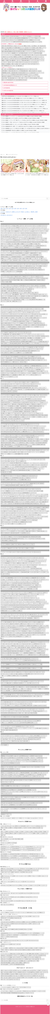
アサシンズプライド (4, 232)
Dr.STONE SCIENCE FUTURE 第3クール (22, 74)
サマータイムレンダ (27, 384)
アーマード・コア (10, 225)
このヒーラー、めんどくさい (6, 367)
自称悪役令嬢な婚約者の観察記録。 (30, 49)
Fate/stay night (28, 607)
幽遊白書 (47, 688)
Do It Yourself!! (45, 516)
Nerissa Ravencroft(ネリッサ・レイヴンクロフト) (9, 859)
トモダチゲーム (4, 512)
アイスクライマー (44, 225)
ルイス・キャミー (35, 808)
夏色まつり (3, 827)
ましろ (14, 797)
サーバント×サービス (5, 382)
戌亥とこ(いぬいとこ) (38, 759)
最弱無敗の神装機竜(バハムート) (6, 387)
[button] (47, 198)
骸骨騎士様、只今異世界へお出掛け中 (19, 326)
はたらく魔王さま (23, 563)
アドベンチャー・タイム (11, 234)
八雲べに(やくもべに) (32, 900)
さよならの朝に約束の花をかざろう (7, 385)
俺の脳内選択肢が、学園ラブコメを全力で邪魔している (11, 297)
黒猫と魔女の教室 (25, 60)
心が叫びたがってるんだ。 (5, 373)
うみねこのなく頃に (4, 267)
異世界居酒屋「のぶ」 (37, 254)
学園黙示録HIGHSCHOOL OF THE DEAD (18, 328)
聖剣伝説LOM (16, 440)
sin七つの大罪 (21, 402)
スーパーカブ (3, 424)
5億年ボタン (3, 371)
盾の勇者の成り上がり (5, 472)
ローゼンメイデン (4, 726)
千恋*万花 (17, 444)
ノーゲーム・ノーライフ (5, 552)
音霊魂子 (2, 929)
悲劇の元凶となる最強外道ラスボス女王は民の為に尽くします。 (23, 585)
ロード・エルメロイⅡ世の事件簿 (14, 726)
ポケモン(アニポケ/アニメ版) (6, 623)
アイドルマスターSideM (14, 227)
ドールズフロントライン (5, 507)
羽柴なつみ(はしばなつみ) (27, 872)
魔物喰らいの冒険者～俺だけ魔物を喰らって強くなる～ (11, 60)
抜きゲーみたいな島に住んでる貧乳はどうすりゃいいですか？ (23, 544)
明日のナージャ (13, 245)
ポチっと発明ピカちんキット (22, 623)
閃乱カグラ (29, 442)
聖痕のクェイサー (40, 440)
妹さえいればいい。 (28, 260)
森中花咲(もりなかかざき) (15, 799)
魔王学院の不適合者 (11, 652)
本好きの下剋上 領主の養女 (7, 78)
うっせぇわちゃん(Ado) (5, 987)
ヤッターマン (18, 681)
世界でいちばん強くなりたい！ (20, 437)
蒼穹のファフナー (4, 453)
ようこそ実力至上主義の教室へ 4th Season (34, 78)
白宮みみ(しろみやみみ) (25, 868)
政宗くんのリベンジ (24, 654)
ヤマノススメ (41, 681)
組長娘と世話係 (29, 352)
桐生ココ (32, 831)
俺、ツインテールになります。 (6, 294)
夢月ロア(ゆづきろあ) (24, 804)
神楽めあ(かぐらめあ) (5, 955)
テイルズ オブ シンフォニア (24, 490)
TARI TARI (44, 466)
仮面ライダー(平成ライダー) (36, 315)
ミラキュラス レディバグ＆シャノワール (8, 660)
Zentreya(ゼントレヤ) (18, 934)
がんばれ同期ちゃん (43, 314)
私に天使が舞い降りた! (19, 739)
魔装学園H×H (26, 652)
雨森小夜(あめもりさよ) (42, 757)
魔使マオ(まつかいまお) (29, 797)
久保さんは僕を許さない (5, 352)
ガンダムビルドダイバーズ (5, 314)
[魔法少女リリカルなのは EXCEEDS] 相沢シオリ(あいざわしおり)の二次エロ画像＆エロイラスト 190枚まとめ (24, 102)
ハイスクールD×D (25, 559)
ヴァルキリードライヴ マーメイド (28, 557)
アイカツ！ (23, 225)
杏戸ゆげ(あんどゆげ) (5, 885)
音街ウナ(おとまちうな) (19, 970)
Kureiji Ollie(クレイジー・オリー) (7, 848)
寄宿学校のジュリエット (5, 341)
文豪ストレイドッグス (9, 610)
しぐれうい (22, 957)
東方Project (35, 520)
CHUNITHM (15, 477)
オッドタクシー (26, 287)
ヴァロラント (37, 557)
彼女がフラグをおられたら (20, 319)
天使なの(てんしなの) (5, 916)
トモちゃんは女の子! (11, 512)
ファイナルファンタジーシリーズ (19, 592)
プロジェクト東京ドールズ (39, 603)
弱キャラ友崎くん (34, 696)
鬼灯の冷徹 (28, 632)
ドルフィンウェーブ (25, 514)
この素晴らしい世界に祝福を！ (17, 367)
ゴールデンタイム (17, 365)
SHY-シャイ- (11, 402)
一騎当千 (2, 260)
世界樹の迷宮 (19, 439)
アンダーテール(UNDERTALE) (13, 240)
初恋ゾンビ (19, 572)
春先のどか (10, 842)
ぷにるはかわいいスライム (5, 596)
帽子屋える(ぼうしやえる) (5, 918)
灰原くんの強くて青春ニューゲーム (39, 47)
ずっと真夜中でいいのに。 (5, 426)
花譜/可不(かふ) (33, 972)
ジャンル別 (37, 1)
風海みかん (30, 949)
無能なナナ (30, 664)
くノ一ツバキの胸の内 (28, 347)
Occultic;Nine (28, 290)
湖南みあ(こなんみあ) (22, 870)
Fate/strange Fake (35, 607)
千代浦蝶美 (12, 929)
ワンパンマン (25, 737)
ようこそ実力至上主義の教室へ (6, 694)
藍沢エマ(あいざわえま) (5, 904)
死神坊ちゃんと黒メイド (43, 416)
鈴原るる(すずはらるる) (5, 776)
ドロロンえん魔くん (37, 514)
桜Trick (2, 391)
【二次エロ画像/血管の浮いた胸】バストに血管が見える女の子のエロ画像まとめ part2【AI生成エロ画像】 (23, 126)
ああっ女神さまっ (17, 225)
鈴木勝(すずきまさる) (42, 774)
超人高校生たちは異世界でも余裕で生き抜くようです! (10, 479)
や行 (21, 208)
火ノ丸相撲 (27, 588)
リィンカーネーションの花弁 (30, 51)
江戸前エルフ (3, 281)
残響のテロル (35, 389)
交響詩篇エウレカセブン (37, 373)
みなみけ (27, 658)
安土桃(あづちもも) (23, 757)
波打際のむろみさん (26, 532)
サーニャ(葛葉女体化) (21, 772)
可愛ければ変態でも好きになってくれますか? (38, 317)
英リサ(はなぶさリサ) (23, 900)
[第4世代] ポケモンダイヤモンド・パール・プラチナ (22, 627)
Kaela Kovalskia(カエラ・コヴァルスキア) (20, 850)
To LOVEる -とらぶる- (21, 518)
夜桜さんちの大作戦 (19, 696)
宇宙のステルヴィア (12, 271)
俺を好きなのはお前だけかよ (27, 297)
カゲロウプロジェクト (29, 310)
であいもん (24, 489)
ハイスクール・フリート (17, 559)
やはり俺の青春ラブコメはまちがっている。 (30, 681)
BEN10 (33, 616)
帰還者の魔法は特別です (44, 341)
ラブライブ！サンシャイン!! (16, 703)
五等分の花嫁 (37, 36)
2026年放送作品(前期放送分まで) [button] (9, 85)
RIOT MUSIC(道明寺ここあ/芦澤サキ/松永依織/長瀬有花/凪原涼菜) (12, 964)
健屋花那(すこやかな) (24, 774)
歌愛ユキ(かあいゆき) (28, 970)
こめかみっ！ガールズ (40, 60)
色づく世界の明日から (15, 260)
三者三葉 (35, 385)
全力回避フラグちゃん (6, 38)
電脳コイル (13, 501)
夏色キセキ (3, 532)
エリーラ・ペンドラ (4, 818)
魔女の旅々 (25, 647)
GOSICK (7, 371)
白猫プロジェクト (44, 402)
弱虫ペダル (40, 696)
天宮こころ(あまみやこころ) (32, 757)
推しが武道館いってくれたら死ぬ (25, 299)
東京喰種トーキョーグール (27, 520)
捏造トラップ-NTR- (30, 548)
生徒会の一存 (34, 442)
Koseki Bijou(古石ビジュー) (41, 857)
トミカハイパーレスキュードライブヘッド (32, 511)
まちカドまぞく (26, 643)
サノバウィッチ (14, 384)
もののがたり (9, 672)
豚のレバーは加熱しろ (18, 610)
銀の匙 (8, 339)
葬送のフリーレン (20, 36)
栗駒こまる (7, 929)
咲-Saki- (15, 391)
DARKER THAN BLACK (20, 466)
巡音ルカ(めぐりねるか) (5, 979)
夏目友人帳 (40, 531)
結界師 (18, 360)
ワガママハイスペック (27, 735)
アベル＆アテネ (30, 236)
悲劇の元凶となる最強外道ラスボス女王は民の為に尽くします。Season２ (15, 76)
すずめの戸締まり (25, 424)
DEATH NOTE (18, 498)
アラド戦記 (13, 238)
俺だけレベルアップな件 (40, 38)
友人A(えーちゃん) (4, 842)
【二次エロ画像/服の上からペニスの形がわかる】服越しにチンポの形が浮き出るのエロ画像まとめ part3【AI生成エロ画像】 (24, 128)
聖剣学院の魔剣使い (23, 440)
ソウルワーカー (24, 450)
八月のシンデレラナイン (31, 570)
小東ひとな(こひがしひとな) (21, 940)
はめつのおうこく (36, 564)
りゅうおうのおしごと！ (28, 711)
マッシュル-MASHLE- (34, 643)
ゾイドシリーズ (4, 450)
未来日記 (32, 660)
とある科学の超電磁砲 (36, 507)
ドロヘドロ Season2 (34, 74)
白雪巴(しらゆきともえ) (5, 774)
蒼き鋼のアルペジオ (32, 245)
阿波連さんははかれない (19, 247)
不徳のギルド (18, 608)
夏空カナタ (45, 531)
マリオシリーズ (29, 645)
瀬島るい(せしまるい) (34, 868)
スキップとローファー (17, 424)
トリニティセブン (18, 514)
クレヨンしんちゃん (4, 350)
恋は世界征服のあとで (33, 371)
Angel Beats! (19, 278)
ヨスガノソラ (15, 694)
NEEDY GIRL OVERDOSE (6, 45)
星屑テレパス (28, 636)
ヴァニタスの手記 (18, 557)
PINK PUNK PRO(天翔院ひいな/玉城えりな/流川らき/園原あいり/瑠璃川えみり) (15, 962)
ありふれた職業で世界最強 (29, 238)
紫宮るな (11, 904)
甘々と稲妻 (3, 247)
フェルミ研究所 (28, 592)
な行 (12, 208)
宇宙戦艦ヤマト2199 (4, 271)
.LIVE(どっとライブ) (16, 211)
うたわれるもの (33, 264)
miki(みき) (20, 977)
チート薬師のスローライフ (5, 475)
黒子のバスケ (37, 350)
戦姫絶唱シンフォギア (13, 446)
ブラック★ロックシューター (6, 599)
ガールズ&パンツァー (31, 308)
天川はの (20, 949)
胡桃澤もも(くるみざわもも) (38, 921)
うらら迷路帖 (11, 267)
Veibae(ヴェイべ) (4, 934)
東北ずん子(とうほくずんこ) (39, 975)
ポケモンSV (26, 36)
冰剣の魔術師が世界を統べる (6, 585)
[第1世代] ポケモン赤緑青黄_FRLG (26, 625)
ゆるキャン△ (23, 686)
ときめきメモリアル (26, 509)
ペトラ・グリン (24, 818)
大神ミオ (31, 827)
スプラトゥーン (4, 429)
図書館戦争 (23, 521)
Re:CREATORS (23, 722)
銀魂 (17, 339)
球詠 (10, 472)
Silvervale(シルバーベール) (38, 934)
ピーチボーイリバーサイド (17, 577)
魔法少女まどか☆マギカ (34, 649)
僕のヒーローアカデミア (30, 38)
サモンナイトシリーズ (36, 384)
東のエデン (39, 586)
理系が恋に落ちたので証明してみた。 (18, 712)
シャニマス (28, 395)
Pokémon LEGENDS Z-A (6, 36)
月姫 (10, 485)
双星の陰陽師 (17, 453)
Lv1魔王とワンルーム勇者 (5, 722)
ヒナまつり (3, 581)
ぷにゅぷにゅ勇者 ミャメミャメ (38, 594)
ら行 (23, 208)
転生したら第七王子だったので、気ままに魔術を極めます (38, 501)
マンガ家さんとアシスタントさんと (39, 645)
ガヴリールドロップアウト (5, 310)
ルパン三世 (3, 716)
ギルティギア (3, 336)
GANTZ (14, 315)
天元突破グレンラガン (42, 498)
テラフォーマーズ (32, 496)
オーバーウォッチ (4, 285)
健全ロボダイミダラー (42, 360)
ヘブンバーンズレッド (16, 614)
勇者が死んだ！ (44, 686)
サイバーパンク (12, 382)
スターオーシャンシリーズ (34, 424)
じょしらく (33, 398)
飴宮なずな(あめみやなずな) (12, 936)
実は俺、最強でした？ (5, 416)
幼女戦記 (47, 694)
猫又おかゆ (36, 827)
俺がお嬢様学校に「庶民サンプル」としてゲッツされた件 (23, 294)
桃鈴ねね (7, 833)
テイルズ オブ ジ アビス (14, 490)
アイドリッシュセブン (5, 227)
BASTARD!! (33, 568)
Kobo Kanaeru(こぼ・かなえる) (34, 850)
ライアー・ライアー (14, 701)
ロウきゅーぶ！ (23, 726)
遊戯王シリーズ (41, 688)
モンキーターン (33, 672)
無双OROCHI (25, 664)
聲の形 (7, 442)
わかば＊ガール (19, 735)
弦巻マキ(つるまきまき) (5, 975)
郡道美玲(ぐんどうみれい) (14, 768)
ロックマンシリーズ (20, 728)
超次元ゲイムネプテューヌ (31, 477)
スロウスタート (46, 429)
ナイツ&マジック (29, 529)
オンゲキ (44, 287)
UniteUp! (32, 686)
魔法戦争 (9, 651)
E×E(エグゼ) (39, 278)
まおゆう (20, 642)
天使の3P (36, 498)
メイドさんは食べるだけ (40, 51)
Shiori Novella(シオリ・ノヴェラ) (30, 857)
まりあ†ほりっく (23, 645)
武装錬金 (2, 610)
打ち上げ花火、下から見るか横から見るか (30, 269)
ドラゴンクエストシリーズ (42, 512)
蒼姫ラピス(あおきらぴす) (5, 970)
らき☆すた (21, 701)
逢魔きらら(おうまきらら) (27, 921)
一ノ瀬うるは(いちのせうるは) (15, 893)
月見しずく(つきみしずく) (25, 780)
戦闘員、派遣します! (4, 446)
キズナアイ (3, 912)
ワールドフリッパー (11, 735)
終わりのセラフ (4, 301)
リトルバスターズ (20, 711)
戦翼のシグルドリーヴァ (22, 446)
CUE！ (39, 336)
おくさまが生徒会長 (41, 285)
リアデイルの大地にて (18, 709)
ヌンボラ (27, 785)
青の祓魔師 (26, 245)
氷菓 (31, 586)
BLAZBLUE (14, 605)
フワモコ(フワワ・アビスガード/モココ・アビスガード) (29, 859)
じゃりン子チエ (44, 395)
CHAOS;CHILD (3, 315)
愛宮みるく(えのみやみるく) (17, 921)
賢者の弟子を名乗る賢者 (37, 358)
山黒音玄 (16, 929)
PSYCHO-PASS (23, 385)
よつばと (20, 694)
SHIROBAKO (43, 400)
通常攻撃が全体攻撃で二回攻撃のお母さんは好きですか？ (22, 485)
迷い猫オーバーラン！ (12, 654)
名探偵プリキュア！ (28, 31)
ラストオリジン (39, 701)
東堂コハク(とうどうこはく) (35, 780)
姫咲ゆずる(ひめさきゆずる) (17, 923)
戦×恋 (15, 572)
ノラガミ (32, 552)
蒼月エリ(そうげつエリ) (5, 877)
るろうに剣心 (22, 716)
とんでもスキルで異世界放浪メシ (16, 516)
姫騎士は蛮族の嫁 (5, 51)
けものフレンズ (25, 356)
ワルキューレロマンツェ (5, 737)
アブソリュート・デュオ (22, 236)
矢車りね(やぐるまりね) (5, 802)
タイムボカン (37, 459)
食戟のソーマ (13, 407)
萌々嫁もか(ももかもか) (14, 916)
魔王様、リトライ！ (19, 652)
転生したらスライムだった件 (21, 501)
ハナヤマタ (30, 564)
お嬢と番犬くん (30, 289)
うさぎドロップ (21, 264)
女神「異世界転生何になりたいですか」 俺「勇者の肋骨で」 (12, 65)
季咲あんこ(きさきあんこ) (24, 885)
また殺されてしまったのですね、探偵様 (9, 56)
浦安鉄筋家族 (19, 271)
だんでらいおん (23, 62)
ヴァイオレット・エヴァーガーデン (7, 557)
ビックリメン (31, 579)
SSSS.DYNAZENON (28, 466)
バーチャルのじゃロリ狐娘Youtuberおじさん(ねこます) (29, 912)
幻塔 (15, 360)
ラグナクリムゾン (27, 701)
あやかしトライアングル (5, 238)
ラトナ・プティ (4, 808)
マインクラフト (15, 642)
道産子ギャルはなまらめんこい (6, 521)
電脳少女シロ (42, 912)
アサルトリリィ (12, 232)
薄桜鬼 (12, 572)
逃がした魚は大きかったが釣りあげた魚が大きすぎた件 (11, 58)
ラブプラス (3, 703)
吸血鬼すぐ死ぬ (4, 339)
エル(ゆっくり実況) (21, 276)
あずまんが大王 (24, 232)
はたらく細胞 (16, 563)
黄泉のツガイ (4, 47)
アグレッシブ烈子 (45, 231)
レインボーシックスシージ (5, 720)
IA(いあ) (12, 970)
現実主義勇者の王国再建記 (23, 358)
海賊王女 (39, 321)
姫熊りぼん (25, 949)
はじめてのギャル (42, 561)
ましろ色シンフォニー (19, 643)
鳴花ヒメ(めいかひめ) (26, 977)
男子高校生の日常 (14, 470)
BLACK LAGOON (8, 605)
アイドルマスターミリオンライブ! (40, 227)
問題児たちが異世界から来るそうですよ (15, 675)
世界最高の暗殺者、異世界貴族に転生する (8, 439)
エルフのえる (29, 761)
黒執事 (32, 350)
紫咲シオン (12, 827)
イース (2, 251)
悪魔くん (19, 243)
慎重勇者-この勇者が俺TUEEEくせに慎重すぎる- (28, 411)
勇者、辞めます (38, 686)
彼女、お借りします (11, 319)
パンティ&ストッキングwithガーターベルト (8, 568)
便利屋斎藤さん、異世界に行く (33, 618)
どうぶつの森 (10, 509)
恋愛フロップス (34, 722)
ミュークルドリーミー (34, 658)
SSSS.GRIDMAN (22, 350)
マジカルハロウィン (10, 643)
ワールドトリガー (4, 735)
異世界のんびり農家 (4, 254)
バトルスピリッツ (24, 564)
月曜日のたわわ (35, 360)
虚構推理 (26, 341)
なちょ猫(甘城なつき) (37, 957)
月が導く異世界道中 (40, 483)
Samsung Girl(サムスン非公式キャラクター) (25, 992)
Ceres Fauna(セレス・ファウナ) (26, 855)
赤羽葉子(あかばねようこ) (25, 755)
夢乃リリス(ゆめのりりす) (5, 925)
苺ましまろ (22, 260)
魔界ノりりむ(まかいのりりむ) (6, 797)
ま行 (18, 208)
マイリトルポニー (8, 642)
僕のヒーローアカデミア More (34, 76)
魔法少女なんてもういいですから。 (13, 649)
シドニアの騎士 (11, 395)
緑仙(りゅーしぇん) (18, 808)
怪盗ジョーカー (30, 321)
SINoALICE (16, 402)
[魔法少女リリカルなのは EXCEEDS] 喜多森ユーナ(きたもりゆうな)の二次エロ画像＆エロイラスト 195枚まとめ (25, 108)
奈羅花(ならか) (3, 785)
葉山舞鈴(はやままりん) (23, 789)
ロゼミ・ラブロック (39, 818)
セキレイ (8, 435)
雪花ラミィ (3, 833)
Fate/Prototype (16, 607)
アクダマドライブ (37, 231)
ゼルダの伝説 (25, 435)
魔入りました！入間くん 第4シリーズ (19, 78)
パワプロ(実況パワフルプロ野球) (30, 566)
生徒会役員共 (39, 442)
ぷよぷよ (26, 596)
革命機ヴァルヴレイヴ (31, 326)
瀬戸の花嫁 (30, 446)
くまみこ (41, 347)
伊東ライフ (39, 953)
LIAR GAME (17, 51)
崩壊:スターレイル (36, 41)
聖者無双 (45, 440)
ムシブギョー (3, 664)
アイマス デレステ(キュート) (17, 229)
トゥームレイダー (4, 509)
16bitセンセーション (4, 400)
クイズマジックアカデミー (13, 347)
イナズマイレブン (32, 251)
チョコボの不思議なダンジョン (6, 477)
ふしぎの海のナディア (5, 594)
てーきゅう (11, 489)
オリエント (40, 287)
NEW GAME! (38, 536)
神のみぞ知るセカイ (40, 323)
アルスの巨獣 (44, 238)
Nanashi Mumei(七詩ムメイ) (6, 857)
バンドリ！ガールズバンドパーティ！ (23, 568)
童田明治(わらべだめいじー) (6, 814)
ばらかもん (3, 566)
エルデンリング (28, 276)
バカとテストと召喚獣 (5, 561)
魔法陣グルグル (23, 651)
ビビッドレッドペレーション (11, 581)
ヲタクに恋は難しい (4, 744)
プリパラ (9, 601)
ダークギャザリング (12, 459)
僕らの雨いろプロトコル (12, 632)
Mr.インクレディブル (20, 660)
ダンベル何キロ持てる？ (43, 464)
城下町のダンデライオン (5, 407)
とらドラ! (9, 514)
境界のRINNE (13, 341)
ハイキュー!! (9, 559)
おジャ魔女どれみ (4, 287)
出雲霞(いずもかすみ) (30, 759)
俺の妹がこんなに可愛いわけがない (28, 296)
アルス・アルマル (4, 759)
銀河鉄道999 (13, 339)
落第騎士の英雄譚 (26, 705)
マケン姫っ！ (3, 643)
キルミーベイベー (17, 336)
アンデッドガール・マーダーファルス (35, 240)
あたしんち (44, 232)
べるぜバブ (23, 614)
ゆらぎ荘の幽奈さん (12, 686)
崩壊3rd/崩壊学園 (38, 632)
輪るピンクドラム (4, 654)
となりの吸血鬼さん (42, 509)
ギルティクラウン (10, 336)
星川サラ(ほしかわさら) (43, 791)
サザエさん (36, 382)
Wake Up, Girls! (28, 267)
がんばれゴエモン (36, 314)
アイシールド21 (37, 225)
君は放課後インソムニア (40, 337)
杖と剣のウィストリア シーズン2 (38, 72)
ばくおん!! (11, 561)
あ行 (1, 208)
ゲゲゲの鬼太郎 (14, 356)
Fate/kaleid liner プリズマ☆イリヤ (7, 607)
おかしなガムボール (27, 285)
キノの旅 (9, 332)
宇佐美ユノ (3, 949)
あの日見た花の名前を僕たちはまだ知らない (9, 236)
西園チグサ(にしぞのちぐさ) (12, 785)
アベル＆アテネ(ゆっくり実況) (6, 991)
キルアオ (13, 47)
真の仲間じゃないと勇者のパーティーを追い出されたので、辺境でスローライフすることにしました (18, 413)
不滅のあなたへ (24, 608)
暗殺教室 (38, 247)
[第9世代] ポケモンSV (29, 629)
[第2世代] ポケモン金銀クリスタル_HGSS (41, 625)
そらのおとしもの (45, 450)
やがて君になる (4, 681)
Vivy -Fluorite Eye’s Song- (34, 583)
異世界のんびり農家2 (15, 69)
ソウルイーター (17, 450)
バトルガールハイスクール (15, 564)
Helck (36, 616)
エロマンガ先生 (35, 276)
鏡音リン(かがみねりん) (43, 970)
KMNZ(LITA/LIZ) (43, 955)
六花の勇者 (35, 712)
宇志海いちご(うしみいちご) (6, 761)
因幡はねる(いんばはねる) (5, 868)
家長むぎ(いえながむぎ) (21, 759)
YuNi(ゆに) (31, 960)
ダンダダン (36, 464)
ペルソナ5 (7, 616)
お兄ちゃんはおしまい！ (22, 289)
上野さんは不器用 (38, 267)
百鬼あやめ (17, 827)
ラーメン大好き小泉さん (5, 701)
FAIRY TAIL (28, 605)
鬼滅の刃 (2, 343)
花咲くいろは (46, 572)
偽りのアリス (7, 260)
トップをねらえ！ (34, 509)
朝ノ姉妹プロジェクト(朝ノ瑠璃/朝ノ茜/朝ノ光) (27, 953)
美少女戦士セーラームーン (5, 586)
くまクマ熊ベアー (36, 347)
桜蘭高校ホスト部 (42, 299)
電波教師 (9, 501)
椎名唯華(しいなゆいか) (30, 772)
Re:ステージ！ (44, 711)
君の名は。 (25, 337)
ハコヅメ (36, 561)
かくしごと (13, 310)
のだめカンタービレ (26, 552)
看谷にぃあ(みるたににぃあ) (35, 923)
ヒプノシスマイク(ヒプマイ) (22, 581)
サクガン (17, 382)
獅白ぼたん (12, 833)
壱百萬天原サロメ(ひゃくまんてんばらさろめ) (9, 791)
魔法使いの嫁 (35, 647)
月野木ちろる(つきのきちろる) (32, 870)
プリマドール (14, 601)
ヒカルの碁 (25, 577)
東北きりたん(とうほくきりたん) (27, 975)
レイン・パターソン (42, 808)
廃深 (9, 572)
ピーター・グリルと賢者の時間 (6, 577)
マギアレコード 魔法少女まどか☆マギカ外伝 (33, 642)
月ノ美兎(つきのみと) (15, 780)
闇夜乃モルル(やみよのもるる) (26, 802)
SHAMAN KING (37, 400)
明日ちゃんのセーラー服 (5, 245)
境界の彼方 (18, 341)
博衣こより (39, 833)
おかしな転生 (34, 285)
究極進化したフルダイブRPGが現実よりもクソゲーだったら (36, 343)
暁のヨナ (44, 245)
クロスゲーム (11, 350)
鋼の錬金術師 (24, 572)
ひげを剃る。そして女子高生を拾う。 (7, 579)
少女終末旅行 (16, 411)
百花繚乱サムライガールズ (24, 586)
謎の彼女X (13, 532)
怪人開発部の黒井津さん (22, 321)
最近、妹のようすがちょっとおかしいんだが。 (37, 387)
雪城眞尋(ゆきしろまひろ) (14, 804)
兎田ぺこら (3, 831)
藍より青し (38, 243)
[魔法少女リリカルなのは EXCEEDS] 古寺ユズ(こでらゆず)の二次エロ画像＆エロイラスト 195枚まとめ (23, 110)
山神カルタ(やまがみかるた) (15, 802)
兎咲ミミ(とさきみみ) (15, 900)
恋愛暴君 (28, 722)
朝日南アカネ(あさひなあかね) (36, 755)
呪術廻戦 (21, 31)
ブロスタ (46, 603)
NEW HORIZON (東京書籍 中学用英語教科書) (9, 538)
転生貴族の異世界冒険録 (25, 503)
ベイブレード (9, 614)
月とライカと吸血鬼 (4, 485)
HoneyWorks (11, 570)
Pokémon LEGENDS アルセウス (39, 629)
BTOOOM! (23, 605)
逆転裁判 (15, 343)
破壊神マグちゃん (4, 572)
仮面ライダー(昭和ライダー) (6, 317)
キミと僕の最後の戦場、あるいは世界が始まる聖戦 (10, 334)
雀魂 (17, 407)
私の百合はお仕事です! (36, 739)
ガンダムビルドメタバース (27, 314)
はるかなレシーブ (20, 566)
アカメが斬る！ (8, 231)
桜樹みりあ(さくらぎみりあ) (15, 944)
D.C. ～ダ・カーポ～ (11, 466)
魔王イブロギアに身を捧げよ (40, 651)
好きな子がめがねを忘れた (38, 431)
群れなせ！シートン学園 (37, 664)
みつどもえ (23, 658)
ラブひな (44, 701)
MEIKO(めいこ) (44, 977)
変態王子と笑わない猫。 (22, 618)
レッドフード (22, 720)
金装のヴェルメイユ (27, 339)
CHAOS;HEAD (9, 315)
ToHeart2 (31, 518)
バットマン (29, 563)
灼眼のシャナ (35, 416)
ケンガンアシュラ (37, 356)
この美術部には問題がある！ (29, 367)
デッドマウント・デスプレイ (25, 494)
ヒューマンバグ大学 (31, 581)
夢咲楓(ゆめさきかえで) (5, 944)
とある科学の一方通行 (27, 507)
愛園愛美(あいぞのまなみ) (5, 755)
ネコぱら (2, 548)
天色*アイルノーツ (4, 243)
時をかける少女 (28, 521)
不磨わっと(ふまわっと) (42, 885)
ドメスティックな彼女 (45, 511)
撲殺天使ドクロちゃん (5, 636)
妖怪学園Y (8, 696)
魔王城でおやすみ (4, 652)
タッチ (24, 461)
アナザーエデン (26, 234)
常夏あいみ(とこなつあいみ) (24, 916)
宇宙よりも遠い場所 (24, 453)
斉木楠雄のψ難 (29, 389)
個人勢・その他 (34, 211)
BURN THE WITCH (4, 570)
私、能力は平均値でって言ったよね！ (7, 739)
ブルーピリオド (4, 603)
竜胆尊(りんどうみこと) (26, 808)
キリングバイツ (41, 334)
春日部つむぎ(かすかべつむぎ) (24, 972)
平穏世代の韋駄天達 (13, 618)
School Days (9, 431)
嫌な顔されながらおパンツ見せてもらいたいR (28, 69)
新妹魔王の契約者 (27, 407)
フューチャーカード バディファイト (17, 596)
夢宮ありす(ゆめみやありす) (16, 918)
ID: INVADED (16, 253)
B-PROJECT (15, 583)
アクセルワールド (22, 231)
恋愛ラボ (31, 705)
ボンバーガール (16, 625)
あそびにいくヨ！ (38, 232)
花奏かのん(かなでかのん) (14, 885)
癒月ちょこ (22, 827)
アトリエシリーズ (19, 234)
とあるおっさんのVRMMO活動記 (16, 507)
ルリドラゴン (17, 716)
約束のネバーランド (23, 683)
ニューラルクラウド (15, 536)
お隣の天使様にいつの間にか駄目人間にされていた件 (10, 290)
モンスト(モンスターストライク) (38, 673)
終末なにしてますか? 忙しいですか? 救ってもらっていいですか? (12, 420)
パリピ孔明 (14, 566)
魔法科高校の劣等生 (15, 651)
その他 (29, 450)
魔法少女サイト (4, 649)
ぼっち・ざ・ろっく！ (32, 623)
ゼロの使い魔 (31, 435)
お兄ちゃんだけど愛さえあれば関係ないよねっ (9, 289)
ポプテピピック (40, 623)
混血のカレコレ (32, 36)
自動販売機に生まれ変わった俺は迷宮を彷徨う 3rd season (12, 72)
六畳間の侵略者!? (39, 728)
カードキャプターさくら (5, 308)
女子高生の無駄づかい (27, 404)
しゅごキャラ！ (4, 398)
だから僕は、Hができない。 (11, 461)
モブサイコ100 (15, 672)
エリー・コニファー (22, 761)
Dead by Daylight (12, 498)
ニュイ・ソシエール (21, 785)
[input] (25, 198)
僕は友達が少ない (4, 632)
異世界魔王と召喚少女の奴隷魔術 (37, 256)
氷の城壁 (40, 53)
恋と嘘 (17, 371)
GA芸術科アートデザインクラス (21, 400)
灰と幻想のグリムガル (39, 572)
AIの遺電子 (14, 278)
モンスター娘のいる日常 (16, 673)
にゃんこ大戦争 (8, 536)
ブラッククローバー (15, 599)
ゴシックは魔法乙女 (24, 365)
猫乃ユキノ (8, 949)
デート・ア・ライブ (17, 489)
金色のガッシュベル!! (13, 376)
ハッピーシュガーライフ (36, 563)
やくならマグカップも (11, 681)
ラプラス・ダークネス (28, 833)
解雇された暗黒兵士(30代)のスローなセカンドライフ (10, 323)
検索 (29, 1)
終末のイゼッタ (40, 413)
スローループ (39, 429)
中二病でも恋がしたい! (22, 477)
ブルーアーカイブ (43, 601)
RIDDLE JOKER (7, 712)
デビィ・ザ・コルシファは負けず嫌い (7, 496)
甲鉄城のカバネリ (9, 374)
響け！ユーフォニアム (5, 588)
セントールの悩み (4, 437)
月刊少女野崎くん (28, 360)
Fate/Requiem (22, 607)
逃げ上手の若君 (42, 538)
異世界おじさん (22, 253)
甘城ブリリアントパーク (10, 247)
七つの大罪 (21, 531)
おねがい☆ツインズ (33, 287)
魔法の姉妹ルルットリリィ (20, 47)
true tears (35, 518)
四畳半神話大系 (27, 696)
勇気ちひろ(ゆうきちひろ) (37, 802)
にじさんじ (3, 211)
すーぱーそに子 (9, 424)
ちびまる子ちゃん (34, 475)
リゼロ (32, 709)
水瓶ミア (34, 949)
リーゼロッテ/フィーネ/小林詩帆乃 (7, 709)
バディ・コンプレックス (5, 564)
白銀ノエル (18, 831)
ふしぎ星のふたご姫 (13, 594)
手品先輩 (34, 503)
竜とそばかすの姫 (29, 712)
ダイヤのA (43, 459)
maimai (43, 652)
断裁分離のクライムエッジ (5, 470)
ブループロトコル (10, 603)
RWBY (27, 716)
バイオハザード (4, 559)
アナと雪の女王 (32, 234)
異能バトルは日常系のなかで (14, 258)
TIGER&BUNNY (4, 468)
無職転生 (20, 664)
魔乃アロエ (17, 833)
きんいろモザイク (29, 336)
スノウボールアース (30, 53)
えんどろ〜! (41, 276)
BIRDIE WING (39, 568)
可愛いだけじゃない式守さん (24, 317)
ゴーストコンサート (39, 56)
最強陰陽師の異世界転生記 (18, 387)
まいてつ (2, 642)
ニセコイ (2, 536)
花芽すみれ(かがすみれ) (25, 893)
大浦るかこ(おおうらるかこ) (6, 872)
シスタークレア (45, 772)
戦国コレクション (29, 444)
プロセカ (30, 41)
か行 (4, 208)
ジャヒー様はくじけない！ (35, 395)
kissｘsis (2, 337)
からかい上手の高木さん (28, 312)
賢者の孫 (30, 358)
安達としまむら (11, 243)
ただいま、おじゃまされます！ (32, 62)
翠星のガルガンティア (29, 431)
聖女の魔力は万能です (32, 440)
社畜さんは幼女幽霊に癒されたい (16, 416)
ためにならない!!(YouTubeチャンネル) (33, 991)
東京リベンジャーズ (11, 520)
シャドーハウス (22, 395)
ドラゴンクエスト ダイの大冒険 (31, 512)
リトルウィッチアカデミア (39, 709)
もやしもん (28, 672)
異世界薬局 (14, 256)
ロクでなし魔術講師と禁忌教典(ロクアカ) (8, 728)
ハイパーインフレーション (41, 559)
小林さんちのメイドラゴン (16, 373)
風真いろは (3, 835)
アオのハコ (3, 231)
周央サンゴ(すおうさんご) (14, 774)
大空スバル (27, 827)
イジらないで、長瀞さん (8, 251)
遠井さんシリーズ (22, 523)
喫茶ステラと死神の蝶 (9, 343)
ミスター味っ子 (4, 658)
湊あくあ (7, 827)
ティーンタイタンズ (36, 489)
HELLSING (40, 616)
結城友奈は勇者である (27, 690)
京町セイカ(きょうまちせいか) (42, 972)
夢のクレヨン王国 (4, 690)
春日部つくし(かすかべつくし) (15, 955)
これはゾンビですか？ (18, 369)
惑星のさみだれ (42, 737)
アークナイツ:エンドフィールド (7, 41)
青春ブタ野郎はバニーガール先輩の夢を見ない (17, 442)
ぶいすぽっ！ (27, 211)
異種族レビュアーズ (4, 258)
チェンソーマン (14, 475)
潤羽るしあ (8, 831)
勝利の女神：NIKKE (19, 415)
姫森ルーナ (46, 831)
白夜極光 (34, 586)
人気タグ (12, 1)
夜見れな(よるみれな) (33, 804)
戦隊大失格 (43, 444)
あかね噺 (9, 47)
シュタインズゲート (11, 398)
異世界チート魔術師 (29, 253)
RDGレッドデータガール (15, 722)
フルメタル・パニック (24, 603)
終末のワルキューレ (11, 415)
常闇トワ (41, 831)
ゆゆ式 (7, 686)
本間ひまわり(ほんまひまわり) (6, 793)
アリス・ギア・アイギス (19, 238)
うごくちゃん (15, 991)
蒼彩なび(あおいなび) (14, 953)
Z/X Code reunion (11, 437)
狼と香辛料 (16, 299)
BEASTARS (26, 583)
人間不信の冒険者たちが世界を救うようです (9, 540)
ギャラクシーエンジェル (24, 334)
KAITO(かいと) (35, 970)
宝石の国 (32, 632)
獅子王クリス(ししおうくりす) (17, 881)
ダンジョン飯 (30, 464)
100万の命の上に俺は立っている (6, 583)
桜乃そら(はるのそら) (13, 977)
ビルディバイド (38, 581)
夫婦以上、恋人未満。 (32, 608)
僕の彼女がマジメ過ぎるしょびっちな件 (30, 631)
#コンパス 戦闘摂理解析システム (38, 369)
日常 (32, 538)
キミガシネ (29, 332)
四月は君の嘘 (27, 418)
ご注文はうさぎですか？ (27, 369)
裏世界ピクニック (14, 269)
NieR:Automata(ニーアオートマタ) (24, 538)
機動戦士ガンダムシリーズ (34, 341)
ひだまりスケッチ (18, 579)
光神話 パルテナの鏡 (33, 588)
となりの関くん (14, 511)
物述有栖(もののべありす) (5, 799)
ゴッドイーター (44, 365)
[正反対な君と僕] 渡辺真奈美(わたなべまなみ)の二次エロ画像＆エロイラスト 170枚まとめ (20, 96)
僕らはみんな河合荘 (21, 632)
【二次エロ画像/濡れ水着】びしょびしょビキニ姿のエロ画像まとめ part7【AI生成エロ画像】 (20, 124)
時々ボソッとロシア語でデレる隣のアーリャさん (9, 523)
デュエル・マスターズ (19, 496)
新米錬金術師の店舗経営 (5, 409)
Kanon (18, 315)
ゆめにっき (3, 686)
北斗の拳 (43, 634)
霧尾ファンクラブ (32, 56)
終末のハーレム (4, 415)
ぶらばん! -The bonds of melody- (26, 599)
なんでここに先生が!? (37, 529)
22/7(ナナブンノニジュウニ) (6, 531)
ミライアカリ (16, 912)
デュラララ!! (26, 496)
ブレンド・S (31, 603)
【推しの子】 (23, 290)
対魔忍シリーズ (30, 470)
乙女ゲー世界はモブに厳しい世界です (31, 292)
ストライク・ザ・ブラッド (22, 426)
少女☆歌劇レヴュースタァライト (7, 411)
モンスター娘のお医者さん (26, 673)
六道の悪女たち (45, 728)
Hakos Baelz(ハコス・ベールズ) (17, 857)
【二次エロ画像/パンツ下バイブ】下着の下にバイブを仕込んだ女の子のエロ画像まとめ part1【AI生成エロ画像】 (24, 120)
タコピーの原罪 (19, 461)
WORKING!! (36, 737)
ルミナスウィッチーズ (10, 716)
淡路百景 (21, 49)
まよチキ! (17, 645)
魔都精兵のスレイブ (33, 652)
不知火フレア (13, 831)
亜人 (16, 243)
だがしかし (3, 461)
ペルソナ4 (3, 616)
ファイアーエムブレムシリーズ (6, 592)
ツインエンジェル (15, 483)
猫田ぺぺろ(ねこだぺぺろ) (34, 916)
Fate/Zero (41, 607)
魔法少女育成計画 (4, 651)
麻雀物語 (39, 652)
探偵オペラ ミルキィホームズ (28, 468)
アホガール (36, 236)
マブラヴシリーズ (42, 643)
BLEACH (18, 605)
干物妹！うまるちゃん (14, 588)
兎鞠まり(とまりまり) (28, 957)
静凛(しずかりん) (38, 772)
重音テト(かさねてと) (14, 972)
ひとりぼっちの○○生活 (39, 579)
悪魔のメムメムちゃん (25, 243)
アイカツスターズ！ (29, 225)
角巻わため (37, 831)
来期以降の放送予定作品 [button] (7, 82)
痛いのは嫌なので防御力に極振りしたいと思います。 (29, 258)
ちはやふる (28, 475)
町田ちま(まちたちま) (20, 797)
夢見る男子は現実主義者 (18, 690)
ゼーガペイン (3, 435)
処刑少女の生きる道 (27, 415)
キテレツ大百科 (4, 332)
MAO (27, 56)
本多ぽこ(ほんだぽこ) (5, 960)
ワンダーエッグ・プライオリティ (16, 737)
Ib (12, 253)
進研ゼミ (12, 409)
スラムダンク (34, 429)
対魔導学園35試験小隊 (22, 470)
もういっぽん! (3, 672)
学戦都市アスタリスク (39, 326)
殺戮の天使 (40, 389)
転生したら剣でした (4, 503)
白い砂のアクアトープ (36, 402)
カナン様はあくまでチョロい (17, 45)
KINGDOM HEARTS (45, 336)
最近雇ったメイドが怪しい (5, 389)
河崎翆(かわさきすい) (25, 955)
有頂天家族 (20, 269)
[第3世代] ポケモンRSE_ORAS (6, 627)
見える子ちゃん (38, 660)
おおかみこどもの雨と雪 (19, 285)
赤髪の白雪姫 (39, 245)
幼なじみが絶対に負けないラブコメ (7, 299)
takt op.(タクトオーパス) (37, 466)
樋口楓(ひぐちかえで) (32, 789)
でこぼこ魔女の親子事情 (5, 492)
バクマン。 (16, 561)
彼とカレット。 (4, 319)
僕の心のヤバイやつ (41, 631)
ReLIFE (2, 712)
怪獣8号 (15, 321)
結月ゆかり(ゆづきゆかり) (14, 979)
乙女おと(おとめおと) (5, 763)
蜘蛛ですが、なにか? (21, 352)
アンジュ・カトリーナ (12, 759)
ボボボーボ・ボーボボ (5, 625)
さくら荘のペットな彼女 (29, 382)
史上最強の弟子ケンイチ (19, 418)
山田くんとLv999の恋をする (14, 683)
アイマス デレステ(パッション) (39, 229)
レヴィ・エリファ (4, 810)
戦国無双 (38, 444)
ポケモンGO (14, 623)
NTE (5, 31)
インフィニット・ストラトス (6, 253)
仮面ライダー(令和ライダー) (25, 315)
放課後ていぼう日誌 (4, 634)
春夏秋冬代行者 (11, 51)
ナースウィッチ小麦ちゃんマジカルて (7, 529)
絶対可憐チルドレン (11, 444)
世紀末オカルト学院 (26, 439)
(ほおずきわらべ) (26, 923)
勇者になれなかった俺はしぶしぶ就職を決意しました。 (11, 688)
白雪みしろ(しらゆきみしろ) (6, 923)
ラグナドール (33, 701)
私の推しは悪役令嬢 (27, 739)
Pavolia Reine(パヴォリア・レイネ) (34, 848)
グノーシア (21, 347)
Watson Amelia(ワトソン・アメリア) (7, 855)
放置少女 (10, 634)
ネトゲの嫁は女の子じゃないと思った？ (12, 548)
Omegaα (14, 842)
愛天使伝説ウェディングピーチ (30, 247)
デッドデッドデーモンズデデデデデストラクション (10, 494)
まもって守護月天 (11, 645)
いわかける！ (45, 251)
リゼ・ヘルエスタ (10, 808)
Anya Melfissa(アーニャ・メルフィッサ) (21, 848)
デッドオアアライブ (32, 492)
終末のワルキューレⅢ (27, 72)
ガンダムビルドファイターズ (16, 314)
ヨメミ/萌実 (36, 960)
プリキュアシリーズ (40, 599)
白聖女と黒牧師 (4, 404)
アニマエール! (38, 234)
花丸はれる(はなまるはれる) (11, 940)
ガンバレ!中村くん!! (16, 62)
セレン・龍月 (11, 818)
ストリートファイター (42, 426)
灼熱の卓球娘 (38, 415)
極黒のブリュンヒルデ (5, 376)
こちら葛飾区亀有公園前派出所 (34, 365)
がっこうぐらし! (37, 310)
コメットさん (10, 369)
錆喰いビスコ (45, 389)
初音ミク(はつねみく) (5, 977)
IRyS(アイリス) (17, 855)
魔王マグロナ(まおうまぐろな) (15, 960)
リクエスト (46, 1)
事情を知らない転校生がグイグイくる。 (39, 404)
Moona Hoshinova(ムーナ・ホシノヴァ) (19, 846)
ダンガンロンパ (4, 464)
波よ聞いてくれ (19, 532)
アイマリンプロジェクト (5, 953)
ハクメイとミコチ (22, 561)
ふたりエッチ (29, 594)
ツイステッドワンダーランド (6, 483)
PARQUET (24, 570)
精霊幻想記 (45, 442)
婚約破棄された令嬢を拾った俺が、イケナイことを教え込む (23, 374)
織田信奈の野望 (35, 299)
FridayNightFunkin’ (11, 608)
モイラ (44, 797)
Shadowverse (30, 400)
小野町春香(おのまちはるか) (14, 763)
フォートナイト (35, 592)
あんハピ (44, 240)
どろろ (31, 514)
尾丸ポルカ (22, 833)
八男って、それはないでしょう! (42, 570)
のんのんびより (37, 552)
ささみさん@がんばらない (5, 384)
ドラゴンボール (4, 514)
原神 (43, 358)
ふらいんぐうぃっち (32, 596)
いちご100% (16, 251)
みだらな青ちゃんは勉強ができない (13, 658)
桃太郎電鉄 (25, 675)
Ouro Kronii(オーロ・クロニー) (38, 855)
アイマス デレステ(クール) (28, 229)
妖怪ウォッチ (3, 696)
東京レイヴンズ (19, 520)
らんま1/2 (20, 705)
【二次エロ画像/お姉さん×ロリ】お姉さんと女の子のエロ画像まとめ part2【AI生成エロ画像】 (20, 118)
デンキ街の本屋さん (40, 496)
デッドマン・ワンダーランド (36, 494)
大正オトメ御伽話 (37, 470)
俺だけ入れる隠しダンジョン (16, 296)
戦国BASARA (22, 444)
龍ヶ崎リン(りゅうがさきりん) (29, 881)
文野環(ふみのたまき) (24, 791)
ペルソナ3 (45, 614)
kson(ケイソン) (3, 936)
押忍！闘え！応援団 (11, 301)
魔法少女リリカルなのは (43, 649)
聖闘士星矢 (3, 442)
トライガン (18, 512)
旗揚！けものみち (31, 572)
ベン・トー (12, 616)
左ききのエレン (40, 49)
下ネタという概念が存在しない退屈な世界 (14, 404)
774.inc (22, 211)
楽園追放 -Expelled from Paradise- (40, 705)
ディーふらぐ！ (29, 489)
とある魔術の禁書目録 (45, 507)
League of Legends (37, 711)
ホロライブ (8, 211)
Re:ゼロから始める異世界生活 (16, 38)
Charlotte (10, 400)
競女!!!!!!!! (2, 361)
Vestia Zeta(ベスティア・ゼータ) (6, 850)
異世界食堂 (29, 256)
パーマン (41, 557)
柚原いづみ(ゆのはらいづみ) (17, 872)
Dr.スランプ (8, 518)
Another (23, 278)
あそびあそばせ (31, 232)
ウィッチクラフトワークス (13, 264)
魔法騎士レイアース (30, 651)
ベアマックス (3, 614)
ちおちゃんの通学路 (21, 475)
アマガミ (40, 236)
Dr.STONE (3, 518)
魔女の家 (20, 647)
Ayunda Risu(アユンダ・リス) (6, 846)
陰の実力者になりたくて (5, 328)
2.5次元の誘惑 (22, 536)
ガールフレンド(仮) (39, 308)
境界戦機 (22, 341)
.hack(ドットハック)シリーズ (36, 516)
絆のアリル (21, 339)
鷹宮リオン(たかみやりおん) (6, 780)
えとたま (9, 276)
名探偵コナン (10, 31)
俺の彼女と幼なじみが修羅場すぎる (41, 296)
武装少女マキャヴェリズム (41, 608)
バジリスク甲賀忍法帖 (5, 563)
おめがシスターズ (45, 953)
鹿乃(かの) (3, 940)
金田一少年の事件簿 (35, 339)
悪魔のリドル (32, 243)
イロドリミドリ (39, 251)
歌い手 (43, 269)
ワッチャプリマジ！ (43, 735)
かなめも (2, 312)
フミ (19, 791)
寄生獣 (41, 339)
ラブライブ (8, 703)
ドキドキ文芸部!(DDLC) (18, 509)
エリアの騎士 (14, 276)
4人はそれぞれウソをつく (40, 694)
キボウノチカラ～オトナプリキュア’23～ (19, 332)
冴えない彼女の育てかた (8, 391)
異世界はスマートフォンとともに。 (15, 254)
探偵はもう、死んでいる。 (39, 468)
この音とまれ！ (38, 367)
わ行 (26, 208)
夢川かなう (13, 949)
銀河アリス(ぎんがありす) (34, 955)
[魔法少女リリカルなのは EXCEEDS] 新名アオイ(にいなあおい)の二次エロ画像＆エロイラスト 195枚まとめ (24, 104)
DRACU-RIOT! (13, 518)
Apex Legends (28, 278)
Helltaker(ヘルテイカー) (5, 618)
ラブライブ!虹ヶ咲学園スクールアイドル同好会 (9, 705)
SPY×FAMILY (14, 431)
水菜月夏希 (21, 929)
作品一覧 (21, 1)
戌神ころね (40, 827)
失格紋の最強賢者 (44, 415)
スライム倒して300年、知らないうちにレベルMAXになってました (19, 429)
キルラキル (23, 336)
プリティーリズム (4, 601)
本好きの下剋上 (12, 636)
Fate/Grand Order (24, 41)
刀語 (38, 319)
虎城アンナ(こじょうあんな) (6, 881)
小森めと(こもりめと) (33, 885)
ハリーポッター (8, 566)
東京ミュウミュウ (4, 520)
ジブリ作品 (17, 395)
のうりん (20, 552)
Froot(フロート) (11, 934)
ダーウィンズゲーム (4, 459)
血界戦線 (22, 360)
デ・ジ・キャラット (4, 489)
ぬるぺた (9, 544)
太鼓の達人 (10, 468)
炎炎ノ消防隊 (9, 281)
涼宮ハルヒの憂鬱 (21, 431)
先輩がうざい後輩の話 (45, 439)
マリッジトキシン (5, 53)
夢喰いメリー (10, 690)
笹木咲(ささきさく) (13, 772)
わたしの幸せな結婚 (35, 735)
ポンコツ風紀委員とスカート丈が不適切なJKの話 (17, 53)
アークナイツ (3, 225)
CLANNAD (16, 350)
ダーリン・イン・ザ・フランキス (28, 459)
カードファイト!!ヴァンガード (16, 308)
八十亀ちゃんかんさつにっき (33, 683)
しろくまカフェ (38, 398)
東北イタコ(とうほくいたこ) (15, 975)
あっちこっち (3, 234)
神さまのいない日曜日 (32, 323)
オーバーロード (11, 285)
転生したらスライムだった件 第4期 (8, 74)
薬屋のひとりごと (14, 352)
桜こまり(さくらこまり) (5, 957)
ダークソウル (19, 459)
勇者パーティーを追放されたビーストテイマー (30, 688)
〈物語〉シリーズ (4, 675)
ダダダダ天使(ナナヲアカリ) (25, 987)
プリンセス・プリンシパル (22, 601)
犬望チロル (39, 949)
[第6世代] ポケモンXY (45, 627)
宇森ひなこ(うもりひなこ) (15, 868)
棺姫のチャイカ (21, 588)
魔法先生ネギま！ (42, 647)
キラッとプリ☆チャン (33, 334)
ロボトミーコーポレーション (30, 728)
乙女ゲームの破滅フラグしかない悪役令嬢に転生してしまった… (12, 292)
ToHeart (27, 518)
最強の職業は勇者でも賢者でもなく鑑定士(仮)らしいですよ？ (33, 58)
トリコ (13, 514)
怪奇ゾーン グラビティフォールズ (7, 321)
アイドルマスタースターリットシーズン (26, 227)
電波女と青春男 (4, 501)
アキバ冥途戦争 (15, 231)
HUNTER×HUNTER (17, 570)
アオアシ (47, 229)
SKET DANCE (3, 431)
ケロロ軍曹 (31, 356)
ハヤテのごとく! (43, 564)
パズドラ (11, 563)
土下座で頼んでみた (16, 521)
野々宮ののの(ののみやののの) (32, 940)
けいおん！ (9, 356)
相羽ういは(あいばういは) (15, 755)
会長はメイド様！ (15, 317)
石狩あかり (26, 929)
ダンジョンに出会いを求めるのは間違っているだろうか (17, 464)
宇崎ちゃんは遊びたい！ (5, 269)
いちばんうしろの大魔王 (23, 251)
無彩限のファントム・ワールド (12, 664)
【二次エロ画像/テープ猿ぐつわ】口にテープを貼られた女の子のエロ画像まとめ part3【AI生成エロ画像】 (23, 122)
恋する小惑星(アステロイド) (43, 371)
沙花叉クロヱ (44, 833)
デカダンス (32, 490)
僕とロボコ (10, 631)
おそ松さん (10, 287)
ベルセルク (41, 614)
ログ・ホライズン (30, 726)
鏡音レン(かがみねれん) (5, 972)
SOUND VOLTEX (30, 385)
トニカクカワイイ (21, 511)
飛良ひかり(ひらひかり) (5, 870)
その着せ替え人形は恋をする (36, 450)
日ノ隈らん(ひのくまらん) (43, 868)
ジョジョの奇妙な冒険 (26, 398)
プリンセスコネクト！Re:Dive (33, 601)
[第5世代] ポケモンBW (36, 627)
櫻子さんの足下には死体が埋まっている (18, 389)
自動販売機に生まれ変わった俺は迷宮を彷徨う (23, 409)
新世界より (21, 407)
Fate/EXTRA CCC (40, 605)
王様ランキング (18, 301)
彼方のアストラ (28, 319)
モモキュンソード (22, 672)
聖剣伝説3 (11, 440)
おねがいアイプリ (29, 47)
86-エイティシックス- (5, 278)
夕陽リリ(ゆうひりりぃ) (5, 804)
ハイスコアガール (33, 559)
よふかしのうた (25, 694)
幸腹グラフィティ (45, 373)
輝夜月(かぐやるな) (9, 912)
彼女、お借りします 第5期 (6, 69)
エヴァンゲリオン (4, 276)
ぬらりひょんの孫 (4, 544)
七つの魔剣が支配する (28, 531)
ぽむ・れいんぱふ (31, 818)
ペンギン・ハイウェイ (19, 616)
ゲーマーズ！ (3, 356)
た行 (10, 208)
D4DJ (7, 498)
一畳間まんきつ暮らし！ (27, 45)
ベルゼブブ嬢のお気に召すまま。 (32, 614)
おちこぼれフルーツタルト (18, 287)
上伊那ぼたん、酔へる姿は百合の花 (39, 45)
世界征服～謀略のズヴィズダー (32, 437)
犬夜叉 (46, 260)
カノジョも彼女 (8, 312)
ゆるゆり (28, 686)
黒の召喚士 (28, 350)
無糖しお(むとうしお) (25, 960)
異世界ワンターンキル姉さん (28, 254)
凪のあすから (8, 532)
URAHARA (22, 267)
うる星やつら (17, 267)
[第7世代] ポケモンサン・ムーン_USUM (8, 629)
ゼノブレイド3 (19, 435)
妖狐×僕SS (13, 696)
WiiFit (33, 267)
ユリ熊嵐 (18, 686)
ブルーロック (17, 603)
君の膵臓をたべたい (31, 337)
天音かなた (28, 831)
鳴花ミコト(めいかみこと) (35, 977)
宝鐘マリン (23, 831)
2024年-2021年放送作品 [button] (7, 90)
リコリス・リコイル (26, 709)
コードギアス (3, 365)
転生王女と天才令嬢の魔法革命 (14, 503)
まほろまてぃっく (4, 645)
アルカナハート (38, 238)
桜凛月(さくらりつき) (5, 772)
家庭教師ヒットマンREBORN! (6, 326)
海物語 (40, 269)
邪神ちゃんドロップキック (27, 416)
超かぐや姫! (16, 31)
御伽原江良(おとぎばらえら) (38, 761)
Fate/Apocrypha (34, 605)
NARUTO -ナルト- (15, 531)
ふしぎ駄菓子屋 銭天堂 (22, 594)
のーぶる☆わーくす (14, 552)
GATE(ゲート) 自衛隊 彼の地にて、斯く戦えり (9, 358)
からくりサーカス (36, 312)
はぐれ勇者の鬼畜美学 (30, 561)
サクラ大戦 (22, 382)
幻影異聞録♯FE (11, 360)
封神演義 (17, 636)
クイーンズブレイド (4, 347)
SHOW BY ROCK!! (4, 402)
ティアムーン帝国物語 (5, 490)
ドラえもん (22, 512)
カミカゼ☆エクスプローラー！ (17, 312)
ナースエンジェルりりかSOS (20, 529)
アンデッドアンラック (24, 240)
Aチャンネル (34, 278)
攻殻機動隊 (3, 374)
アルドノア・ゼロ (4, 240)
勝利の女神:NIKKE (17, 41)
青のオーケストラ (20, 245)
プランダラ (34, 599)
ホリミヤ (11, 625)
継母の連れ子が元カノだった (34, 654)
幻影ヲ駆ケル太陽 (4, 360)
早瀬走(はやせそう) (14, 789)
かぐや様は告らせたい (20, 310)
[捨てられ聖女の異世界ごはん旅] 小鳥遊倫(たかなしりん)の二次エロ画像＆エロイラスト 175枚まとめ (22, 98)
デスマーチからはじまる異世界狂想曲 (21, 492)
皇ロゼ (17, 949)
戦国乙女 (34, 444)
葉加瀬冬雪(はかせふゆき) (5, 789)
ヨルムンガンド (32, 694)
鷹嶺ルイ (35, 833)
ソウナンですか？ (10, 450)
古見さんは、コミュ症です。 (27, 373)
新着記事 (4, 1)
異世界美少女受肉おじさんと (6, 256)
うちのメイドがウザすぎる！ (42, 264)
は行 (15, 208)
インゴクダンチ (32, 60)
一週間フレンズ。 (43, 258)
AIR (10, 278)
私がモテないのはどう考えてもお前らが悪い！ (21, 741)
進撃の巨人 (38, 409)
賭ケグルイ (34, 319)
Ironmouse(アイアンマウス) (28, 934)
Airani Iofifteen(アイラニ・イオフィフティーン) (35, 846)
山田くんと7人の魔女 (5, 683)
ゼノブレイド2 (13, 435)
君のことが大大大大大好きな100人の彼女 (15, 337)
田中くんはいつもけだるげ (17, 468)
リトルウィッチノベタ (5, 711)
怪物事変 (35, 321)
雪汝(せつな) (21, 776)
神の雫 (36, 53)
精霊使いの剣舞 (4, 444)
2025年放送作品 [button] (6, 87)
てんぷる (46, 496)
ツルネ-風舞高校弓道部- (31, 483)
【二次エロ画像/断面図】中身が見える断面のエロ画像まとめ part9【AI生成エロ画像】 (19, 130)
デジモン (12, 492)
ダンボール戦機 (4, 466)
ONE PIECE (13, 36)
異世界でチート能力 (37, 253)
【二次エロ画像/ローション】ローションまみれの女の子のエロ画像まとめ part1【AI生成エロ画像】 (21, 116)
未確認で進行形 (27, 660)
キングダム (35, 336)
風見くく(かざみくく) (14, 870)
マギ (23, 642)
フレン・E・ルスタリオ (33, 791)
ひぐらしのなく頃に (41, 577)
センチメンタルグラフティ (39, 435)
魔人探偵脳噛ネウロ (4, 647)
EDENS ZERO (45, 278)
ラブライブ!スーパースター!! (27, 703)
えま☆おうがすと (15, 761)
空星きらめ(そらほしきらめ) (38, 776)
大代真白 (30, 929)
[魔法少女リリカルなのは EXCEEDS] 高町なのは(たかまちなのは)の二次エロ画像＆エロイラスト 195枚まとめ (24, 100)
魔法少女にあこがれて (25, 649)
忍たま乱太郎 (36, 538)
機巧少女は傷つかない (44, 654)
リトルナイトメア (13, 711)
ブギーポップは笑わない (43, 592)
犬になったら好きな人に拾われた (38, 260)
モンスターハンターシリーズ (6, 673)
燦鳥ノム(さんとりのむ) (14, 957)
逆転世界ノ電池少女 (21, 343)
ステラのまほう (14, 426)
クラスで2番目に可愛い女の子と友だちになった (10, 49)
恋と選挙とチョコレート (23, 371)
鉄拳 (31, 503)
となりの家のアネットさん (5, 511)
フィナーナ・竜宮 (18, 818)
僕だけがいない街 (4, 631)
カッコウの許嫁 (43, 310)
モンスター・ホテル (40, 672)
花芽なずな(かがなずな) (35, 893)
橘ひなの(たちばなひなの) (5, 900)
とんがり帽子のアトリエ (21, 56)
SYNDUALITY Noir (28, 402)
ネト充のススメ (23, 548)
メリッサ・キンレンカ (38, 797)
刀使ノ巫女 (40, 518)
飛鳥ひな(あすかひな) (5, 757)
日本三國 (22, 51)
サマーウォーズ (20, 384)
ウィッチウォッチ (4, 264)
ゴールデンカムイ (10, 365)
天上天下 (31, 498)
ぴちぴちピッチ (25, 579)
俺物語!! (34, 297)
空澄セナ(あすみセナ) (5, 893)
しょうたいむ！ (18, 398)
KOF (6, 337)
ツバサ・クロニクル (22, 483)
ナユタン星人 (42, 991)
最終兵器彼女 (26, 387)
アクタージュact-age (29, 231)
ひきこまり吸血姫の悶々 (32, 577)
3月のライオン (17, 385)
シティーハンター (4, 395)
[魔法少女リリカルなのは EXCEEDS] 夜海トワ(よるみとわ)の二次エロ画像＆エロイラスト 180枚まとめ (23, 106)
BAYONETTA (21, 583)
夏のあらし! (35, 531)
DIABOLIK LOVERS (25, 498)
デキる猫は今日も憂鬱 (39, 490)
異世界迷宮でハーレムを (21, 256)
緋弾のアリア (38, 585)
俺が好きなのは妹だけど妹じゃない (40, 294)
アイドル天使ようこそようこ (6, 229)
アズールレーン (18, 232)
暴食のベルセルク (16, 634)
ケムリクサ (20, 356)
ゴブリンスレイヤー (45, 367)
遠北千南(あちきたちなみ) (14, 757)
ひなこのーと (46, 579)
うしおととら (27, 264)
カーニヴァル (24, 308)
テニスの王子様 (45, 494)
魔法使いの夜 (30, 647)
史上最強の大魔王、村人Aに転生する (7, 418)
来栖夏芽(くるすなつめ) (5, 768)
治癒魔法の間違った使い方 (25, 479)
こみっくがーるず (4, 369)
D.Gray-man (3, 498)
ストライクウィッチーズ (32, 426)
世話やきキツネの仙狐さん (35, 439)
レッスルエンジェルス (15, 720)
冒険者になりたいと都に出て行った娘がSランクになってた (30, 634)
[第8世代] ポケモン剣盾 (20, 629)
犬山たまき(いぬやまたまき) (6, 921)
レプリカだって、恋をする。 (7, 62)
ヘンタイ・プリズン (27, 616)
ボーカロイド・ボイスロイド (6, 215)
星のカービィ (22, 636)
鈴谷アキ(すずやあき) (14, 776)
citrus (14, 400)
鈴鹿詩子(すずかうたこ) (33, 774)
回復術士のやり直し (24, 323)
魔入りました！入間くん (13, 647)
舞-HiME (18, 654)
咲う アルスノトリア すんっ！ (6, 741)
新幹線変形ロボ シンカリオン (36, 407)
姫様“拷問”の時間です (15, 586)
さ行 (7, 208)
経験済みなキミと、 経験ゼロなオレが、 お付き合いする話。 (16, 361)
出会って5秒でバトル (41, 503)
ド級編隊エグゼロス (26, 516)
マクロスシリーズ (45, 642)
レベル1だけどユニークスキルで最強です (33, 720)
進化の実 (33, 409)
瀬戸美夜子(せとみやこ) (28, 776)
